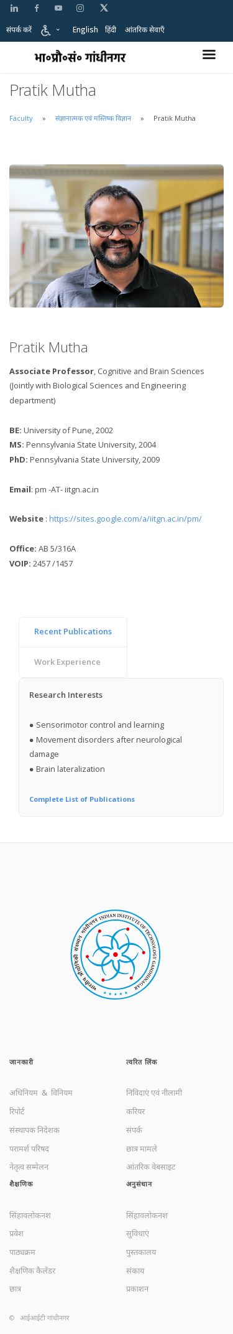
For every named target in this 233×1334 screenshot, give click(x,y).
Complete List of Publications (82, 799)
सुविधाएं (137, 1233)
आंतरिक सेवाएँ (145, 29)
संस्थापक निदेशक (34, 1129)
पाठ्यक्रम (22, 1251)
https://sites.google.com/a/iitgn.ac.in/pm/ (125, 518)
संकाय (135, 1270)
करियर (135, 1111)
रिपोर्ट (16, 1111)
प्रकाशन (137, 1288)
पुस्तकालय (141, 1251)
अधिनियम (24, 1092)
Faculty (21, 118)
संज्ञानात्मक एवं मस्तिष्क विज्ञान (94, 118)
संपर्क (134, 1129)
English (85, 29)
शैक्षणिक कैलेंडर (32, 1270)
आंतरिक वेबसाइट (150, 1166)
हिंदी (110, 29)
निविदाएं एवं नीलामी (154, 1092)
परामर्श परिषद (29, 1148)
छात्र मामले (141, 1148)
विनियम (62, 1092)
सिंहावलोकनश (30, 1215)
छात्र (15, 1288)
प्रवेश (16, 1233)
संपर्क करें (19, 29)
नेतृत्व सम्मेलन (28, 1166)
